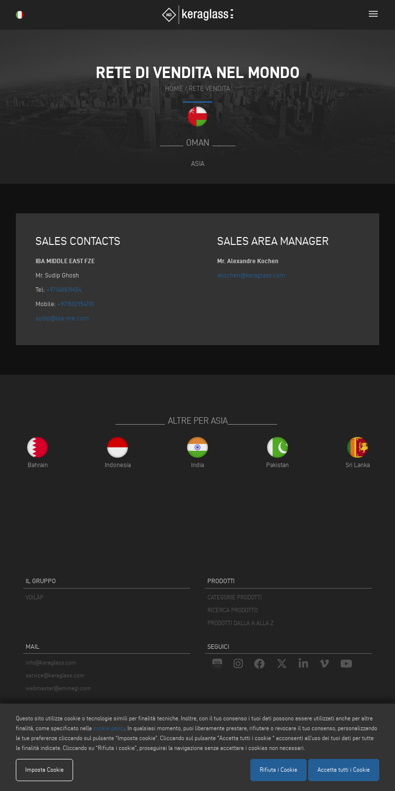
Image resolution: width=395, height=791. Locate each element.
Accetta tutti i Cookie (343, 769)
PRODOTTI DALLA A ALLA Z (240, 623)
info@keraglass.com (51, 662)
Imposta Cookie (44, 769)
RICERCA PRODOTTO (232, 610)
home (174, 88)
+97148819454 (63, 289)
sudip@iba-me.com (62, 318)
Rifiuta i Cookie (278, 769)
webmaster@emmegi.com (58, 688)
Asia (197, 163)
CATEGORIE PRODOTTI (234, 597)
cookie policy (109, 728)
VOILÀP (34, 597)
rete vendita (209, 88)
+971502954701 (75, 303)
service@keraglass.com (55, 675)
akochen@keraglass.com (251, 275)
